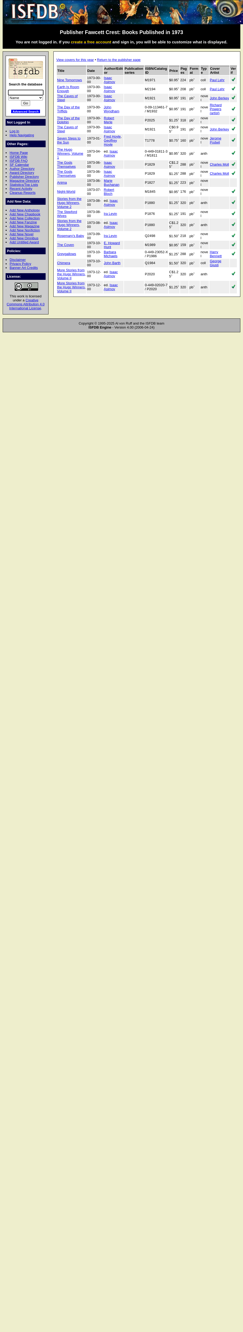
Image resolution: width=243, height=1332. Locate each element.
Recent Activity (21, 189)
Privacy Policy (20, 264)
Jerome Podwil (215, 140)
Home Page (19, 153)
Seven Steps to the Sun (69, 140)
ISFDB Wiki (18, 157)
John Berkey (219, 98)
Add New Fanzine (23, 222)
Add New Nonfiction (25, 230)
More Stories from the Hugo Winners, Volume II (71, 274)
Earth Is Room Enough (68, 89)
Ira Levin (110, 214)
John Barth (112, 263)
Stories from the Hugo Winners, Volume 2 (69, 203)
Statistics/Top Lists (24, 185)
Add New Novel (21, 234)
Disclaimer (18, 260)
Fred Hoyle (112, 136)
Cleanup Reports (22, 193)
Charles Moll (219, 164)
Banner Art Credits (24, 268)
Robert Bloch (109, 192)
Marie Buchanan (111, 183)
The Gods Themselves (66, 165)
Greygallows (66, 254)
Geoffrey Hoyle (110, 142)
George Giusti (215, 263)
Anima (62, 183)
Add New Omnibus (24, 238)
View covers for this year (75, 60)
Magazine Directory (24, 181)
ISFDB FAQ (19, 161)
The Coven (65, 245)
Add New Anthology (25, 210)
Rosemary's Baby (70, 236)
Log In (14, 131)
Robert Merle (109, 120)
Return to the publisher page (119, 60)
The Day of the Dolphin (68, 120)
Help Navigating (22, 135)
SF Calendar (19, 165)
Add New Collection (25, 218)
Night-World (66, 192)
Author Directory (22, 169)
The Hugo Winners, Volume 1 (70, 153)
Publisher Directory (24, 177)
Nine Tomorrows (69, 80)
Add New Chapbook (25, 214)
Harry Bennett (216, 254)
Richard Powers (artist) (216, 109)
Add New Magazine (24, 226)
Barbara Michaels (110, 254)
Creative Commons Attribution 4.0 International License (26, 304)
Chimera (63, 263)
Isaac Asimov (109, 80)
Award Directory (22, 173)
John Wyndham (111, 109)
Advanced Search (26, 111)
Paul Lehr (217, 80)
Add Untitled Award (24, 242)
